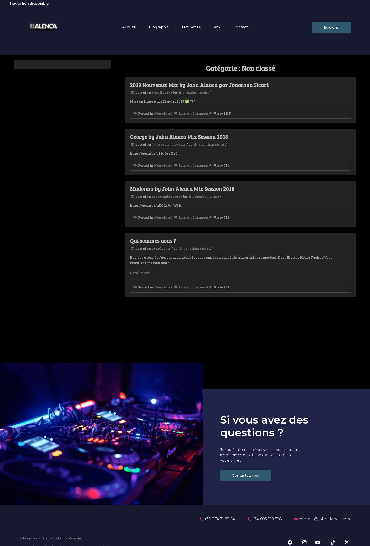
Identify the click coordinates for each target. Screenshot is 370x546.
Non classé (163, 113)
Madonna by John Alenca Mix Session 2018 (182, 188)
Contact (240, 27)
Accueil (129, 27)
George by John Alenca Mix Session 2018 (179, 136)
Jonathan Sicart (196, 92)
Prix (217, 27)
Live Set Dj (191, 27)
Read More (140, 272)
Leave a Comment (190, 113)
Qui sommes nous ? (153, 240)
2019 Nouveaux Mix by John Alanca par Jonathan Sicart (199, 84)
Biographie (159, 27)
